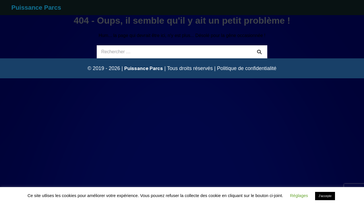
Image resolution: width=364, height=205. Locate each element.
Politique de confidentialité (246, 68)
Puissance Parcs (36, 7)
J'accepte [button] (325, 196)
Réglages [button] (299, 195)
